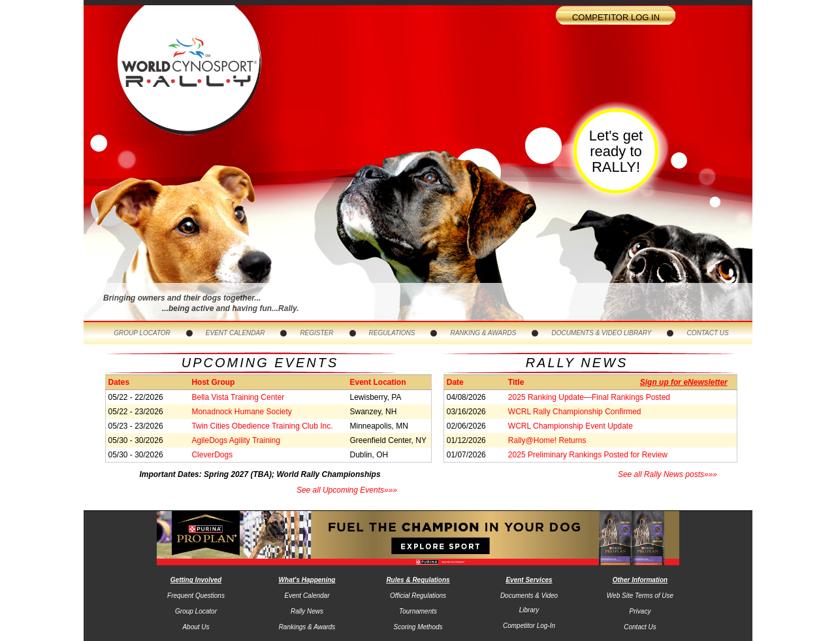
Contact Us (707, 333)
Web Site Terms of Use (640, 595)
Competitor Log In (616, 17)
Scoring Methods (417, 627)
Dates (118, 382)
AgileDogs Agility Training (235, 440)
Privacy (640, 611)
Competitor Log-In (529, 625)
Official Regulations (418, 595)
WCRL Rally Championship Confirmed (574, 411)
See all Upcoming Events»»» (347, 490)
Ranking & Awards (483, 333)
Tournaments (418, 611)
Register (316, 333)
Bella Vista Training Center (237, 397)
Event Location (378, 382)
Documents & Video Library (601, 333)
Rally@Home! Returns (547, 440)
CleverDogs (212, 454)
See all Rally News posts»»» (667, 474)
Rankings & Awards (307, 627)
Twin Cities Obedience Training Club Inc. (261, 426)
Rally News (307, 611)
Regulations (392, 333)
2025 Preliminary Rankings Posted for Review (587, 454)
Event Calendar (235, 333)
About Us (195, 627)
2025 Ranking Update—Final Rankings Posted (589, 397)
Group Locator (142, 333)
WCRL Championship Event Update (570, 426)
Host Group (212, 382)
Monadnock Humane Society (241, 411)
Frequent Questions (196, 595)
